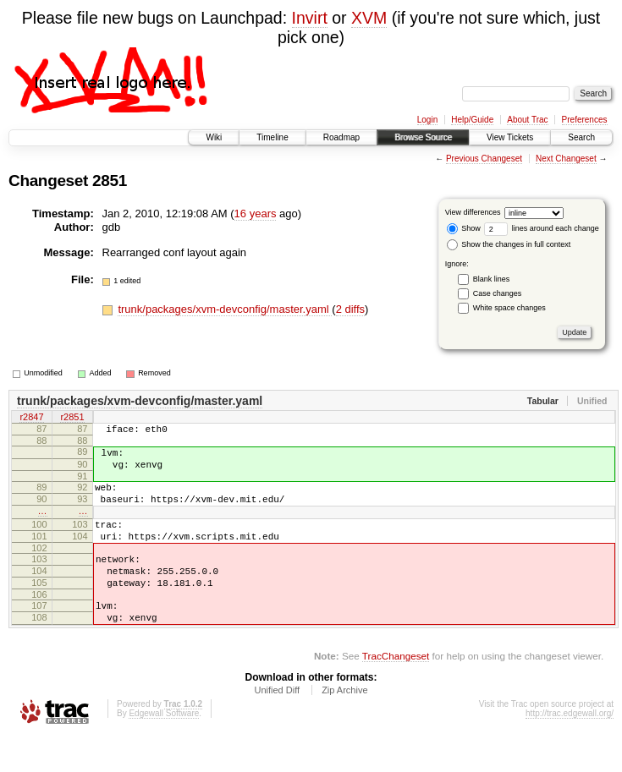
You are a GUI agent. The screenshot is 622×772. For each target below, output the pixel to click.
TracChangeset (395, 691)
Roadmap (341, 137)
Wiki (214, 137)
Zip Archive (344, 725)
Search (581, 137)
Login (427, 119)
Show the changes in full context (509, 244)
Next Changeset (566, 158)
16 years (255, 213)
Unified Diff (277, 725)
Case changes (497, 293)
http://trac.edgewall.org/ (570, 748)
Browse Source (423, 137)
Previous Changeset (484, 158)
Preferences (585, 119)
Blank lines (491, 279)
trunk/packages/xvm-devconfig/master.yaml (225, 309)
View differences (473, 212)
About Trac (527, 119)
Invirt (310, 17)
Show (464, 228)
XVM (369, 17)
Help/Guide (472, 119)
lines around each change (541, 228)
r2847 (31, 418)
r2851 (72, 418)
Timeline (272, 137)
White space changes (509, 308)
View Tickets (510, 137)
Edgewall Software (164, 748)
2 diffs (350, 309)
